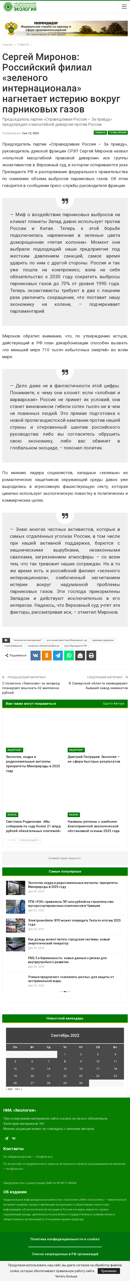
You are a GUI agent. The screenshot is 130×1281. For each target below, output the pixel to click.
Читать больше (66, 1276)
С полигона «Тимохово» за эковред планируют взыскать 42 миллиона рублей (31, 688)
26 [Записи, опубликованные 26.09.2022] (15, 1083)
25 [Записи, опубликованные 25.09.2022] (115, 1076)
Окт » (18, 1089)
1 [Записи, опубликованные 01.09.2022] (65, 1054)
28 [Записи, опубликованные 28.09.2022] (48, 1083)
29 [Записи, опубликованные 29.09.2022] (65, 1083)
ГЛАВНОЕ (100, 132)
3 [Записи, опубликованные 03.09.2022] (98, 1054)
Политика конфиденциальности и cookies (65, 1239)
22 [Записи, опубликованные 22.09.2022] (65, 1076)
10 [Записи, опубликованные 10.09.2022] (97, 1061)
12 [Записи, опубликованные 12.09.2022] (15, 1068)
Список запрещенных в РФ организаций (65, 1254)
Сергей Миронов (13, 646)
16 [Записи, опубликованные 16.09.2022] (80, 1068)
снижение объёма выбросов (43, 646)
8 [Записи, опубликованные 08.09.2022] (65, 1061)
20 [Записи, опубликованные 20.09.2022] (32, 1076)
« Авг (9, 1089)
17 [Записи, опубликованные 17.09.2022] (97, 1068)
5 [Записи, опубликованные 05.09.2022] (15, 1061)
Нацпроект (15, 750)
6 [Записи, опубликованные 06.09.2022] (32, 1061)
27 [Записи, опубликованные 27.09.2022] (32, 1083)
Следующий (29, 840)
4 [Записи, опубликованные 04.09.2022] (115, 1054)
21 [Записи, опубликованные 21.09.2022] (48, 1076)
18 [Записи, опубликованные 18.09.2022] (115, 1068)
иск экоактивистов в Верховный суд (67, 640)
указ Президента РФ (75, 646)
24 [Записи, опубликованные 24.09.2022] (97, 1076)
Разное (12, 815)
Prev (12, 840)
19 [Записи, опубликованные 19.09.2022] (15, 1076)
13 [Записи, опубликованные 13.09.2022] (32, 1068)
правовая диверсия (103, 640)
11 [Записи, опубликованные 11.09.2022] (115, 1061)
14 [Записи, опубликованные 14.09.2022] (48, 1068)
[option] (65, 935)
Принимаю (109, 1271)
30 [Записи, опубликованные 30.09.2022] (80, 1083)
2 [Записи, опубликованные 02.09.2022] (81, 1054)
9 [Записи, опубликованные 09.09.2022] (81, 1061)
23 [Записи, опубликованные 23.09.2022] (80, 1076)
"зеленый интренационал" (27, 640)
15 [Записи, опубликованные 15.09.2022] (65, 1068)
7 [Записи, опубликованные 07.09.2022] (48, 1061)
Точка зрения (117, 132)
